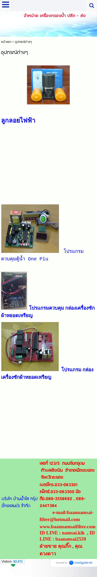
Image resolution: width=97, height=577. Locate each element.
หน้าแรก (6, 42)
